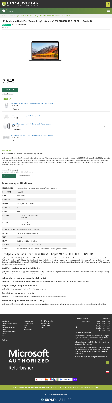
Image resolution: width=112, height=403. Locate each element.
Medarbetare (45, 323)
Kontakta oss (28, 321)
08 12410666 (85, 322)
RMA (25, 325)
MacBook (5, 340)
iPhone (4, 334)
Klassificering (28, 329)
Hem (10, 16)
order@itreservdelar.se (83, 332)
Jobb (42, 327)
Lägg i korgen (9, 90)
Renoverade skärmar (9, 331)
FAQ (25, 327)
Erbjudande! (5, 321)
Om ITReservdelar (47, 321)
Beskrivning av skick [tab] (24, 175)
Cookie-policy (45, 325)
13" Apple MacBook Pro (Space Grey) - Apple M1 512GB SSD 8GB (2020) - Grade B (41, 16)
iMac (3, 338)
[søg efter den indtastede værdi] (108, 4)
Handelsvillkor (28, 323)
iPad (3, 336)
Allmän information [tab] (8, 176)
